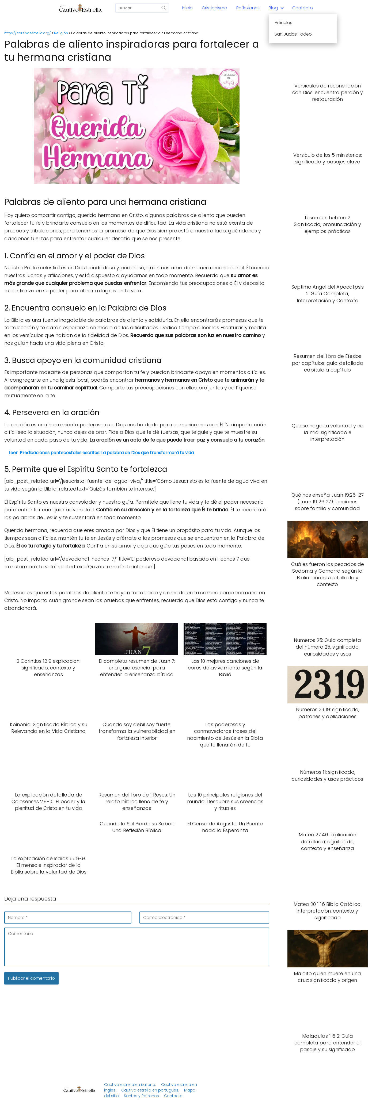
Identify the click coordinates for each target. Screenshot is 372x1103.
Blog (273, 8)
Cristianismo (214, 8)
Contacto (302, 8)
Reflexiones (248, 8)
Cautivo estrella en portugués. (150, 1090)
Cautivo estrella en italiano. (130, 1084)
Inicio (187, 8)
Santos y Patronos (141, 1095)
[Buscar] (163, 7)
